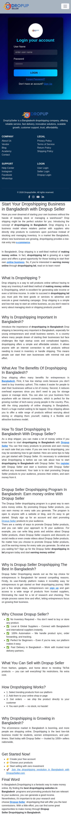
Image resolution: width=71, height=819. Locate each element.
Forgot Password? (35, 79)
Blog (4, 147)
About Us (6, 141)
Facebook (7, 175)
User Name (20, 46)
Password (19, 59)
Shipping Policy (45, 151)
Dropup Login (44, 175)
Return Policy (44, 147)
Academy (6, 151)
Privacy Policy (44, 141)
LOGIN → (35, 73)
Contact (6, 154)
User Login (42, 168)
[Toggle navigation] (65, 6)
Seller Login (43, 171)
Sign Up (48, 84)
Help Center (8, 168)
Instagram (7, 171)
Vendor (5, 144)
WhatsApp (7, 178)
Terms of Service (46, 144)
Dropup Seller (9, 521)
